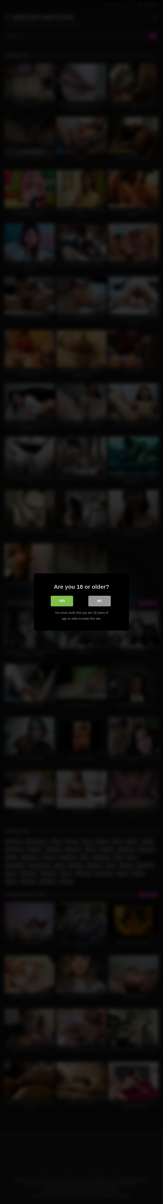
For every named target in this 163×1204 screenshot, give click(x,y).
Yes (62, 601)
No (99, 601)
